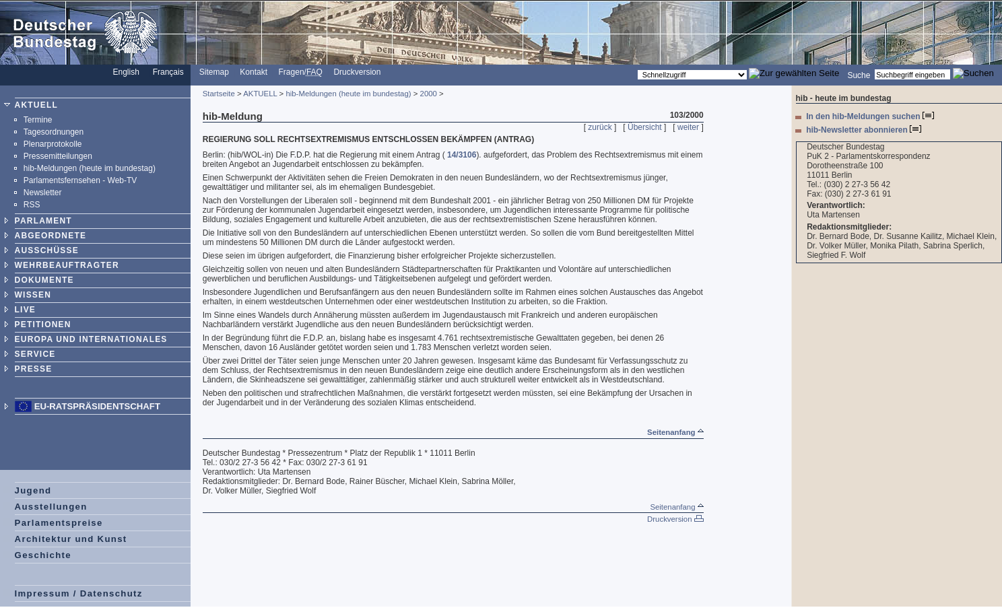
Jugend (33, 490)
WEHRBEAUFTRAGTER (67, 265)
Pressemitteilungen (58, 156)
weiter (688, 127)
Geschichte (43, 555)
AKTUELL (36, 105)
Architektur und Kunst (71, 539)
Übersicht (645, 127)
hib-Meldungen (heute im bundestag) (90, 168)
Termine (38, 120)
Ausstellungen (51, 507)
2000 (428, 94)
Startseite (219, 94)
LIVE (25, 309)
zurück (599, 127)
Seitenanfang (675, 432)
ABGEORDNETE (51, 235)
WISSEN (33, 295)
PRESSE (34, 369)
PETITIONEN (43, 324)
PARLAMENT (43, 221)
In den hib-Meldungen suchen (870, 116)
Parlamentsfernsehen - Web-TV (80, 180)
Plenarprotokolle (53, 144)
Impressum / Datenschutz (79, 593)
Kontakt (253, 72)
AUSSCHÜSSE (47, 250)
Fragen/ (301, 72)
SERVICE (35, 354)
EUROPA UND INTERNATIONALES (91, 339)
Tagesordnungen (54, 132)
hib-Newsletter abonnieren (863, 130)
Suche (858, 74)
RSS (32, 204)
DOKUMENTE (44, 280)
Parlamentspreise (59, 523)
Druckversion (356, 72)
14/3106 (461, 155)
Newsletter (43, 192)
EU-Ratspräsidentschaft (97, 406)
